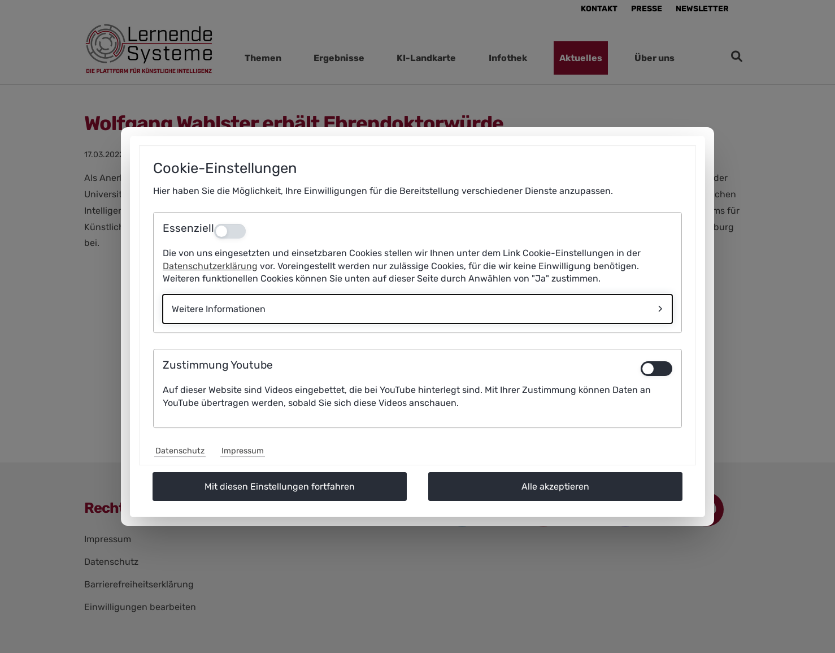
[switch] (656, 368)
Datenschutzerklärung (210, 266)
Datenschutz (180, 451)
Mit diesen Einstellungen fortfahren (280, 486)
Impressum (242, 451)
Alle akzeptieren (555, 486)
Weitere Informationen (219, 309)
